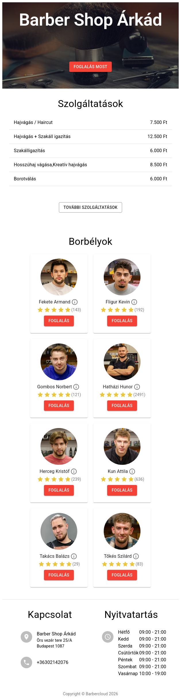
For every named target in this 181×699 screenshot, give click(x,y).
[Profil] (74, 302)
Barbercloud (97, 694)
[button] (90, 123)
